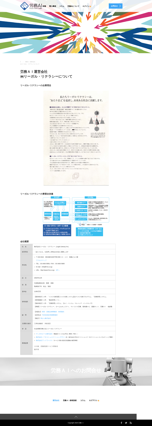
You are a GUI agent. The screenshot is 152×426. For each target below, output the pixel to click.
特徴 (44, 6)
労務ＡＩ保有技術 (70, 400)
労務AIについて (73, 6)
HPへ (57, 270)
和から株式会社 (45, 318)
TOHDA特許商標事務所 (50, 315)
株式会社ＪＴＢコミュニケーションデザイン (51, 337)
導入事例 (52, 6)
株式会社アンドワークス (44, 340)
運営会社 (56, 400)
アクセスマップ (41, 260)
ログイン (87, 6)
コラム (61, 6)
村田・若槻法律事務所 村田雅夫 (53, 312)
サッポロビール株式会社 (44, 334)
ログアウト (94, 400)
